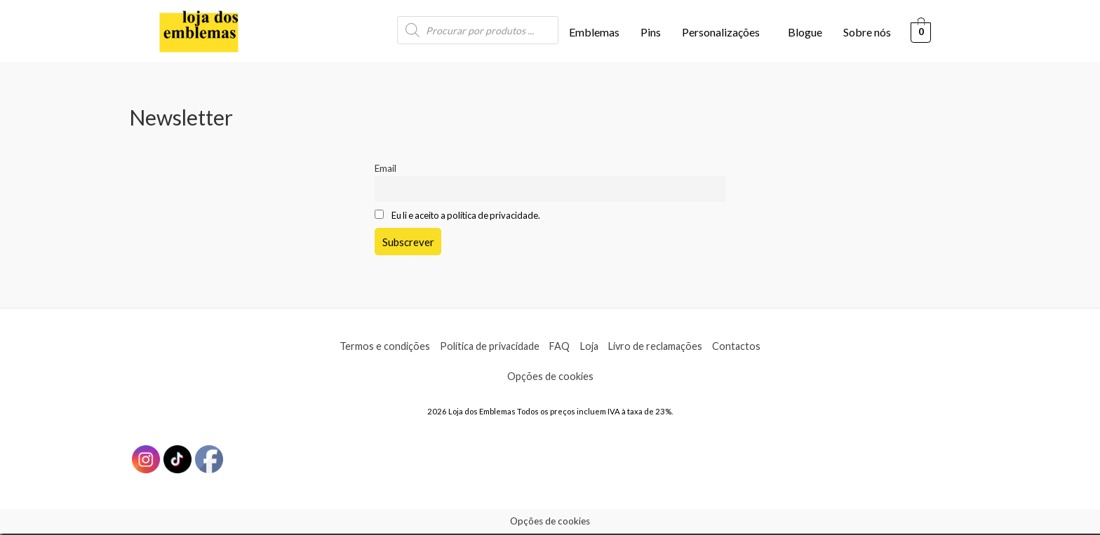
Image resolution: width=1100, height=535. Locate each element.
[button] (724, 32)
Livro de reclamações (661, 347)
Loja (591, 347)
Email (385, 168)
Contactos (745, 347)
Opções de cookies (550, 377)
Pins (650, 32)
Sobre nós (867, 32)
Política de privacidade (486, 347)
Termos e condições (376, 347)
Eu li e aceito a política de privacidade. (470, 216)
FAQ (559, 347)
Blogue (805, 32)
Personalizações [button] (721, 32)
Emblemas (594, 32)
